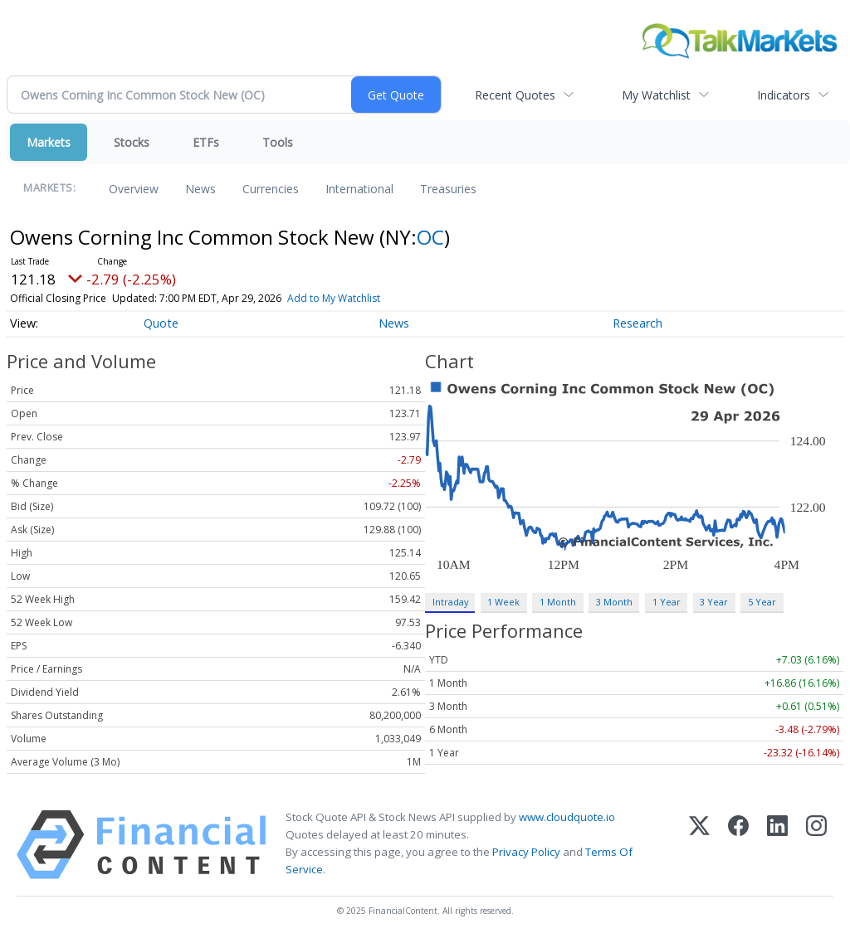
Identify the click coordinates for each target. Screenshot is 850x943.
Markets (49, 142)
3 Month (614, 601)
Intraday (450, 601)
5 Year (762, 601)
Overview (134, 189)
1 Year (666, 601)
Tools (277, 142)
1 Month (558, 601)
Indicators (783, 95)
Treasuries (448, 189)
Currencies (270, 189)
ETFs (206, 142)
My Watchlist (656, 95)
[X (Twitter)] (699, 845)
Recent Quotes (515, 95)
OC (430, 236)
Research (637, 323)
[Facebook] (738, 845)
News (200, 189)
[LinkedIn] (777, 845)
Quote (161, 323)
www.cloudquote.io (567, 816)
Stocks (131, 142)
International (359, 189)
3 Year (714, 601)
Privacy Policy (526, 851)
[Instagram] (816, 845)
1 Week (503, 601)
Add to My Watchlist (333, 298)
